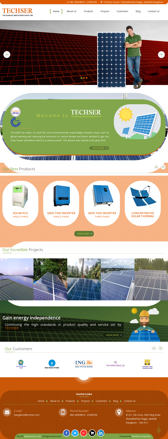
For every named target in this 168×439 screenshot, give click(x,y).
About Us (71, 11)
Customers (122, 11)
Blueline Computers (141, 436)
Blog (138, 11)
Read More (98, 148)
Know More (112, 334)
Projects (105, 11)
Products (88, 11)
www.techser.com (32, 436)
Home (56, 11)
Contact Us (153, 11)
